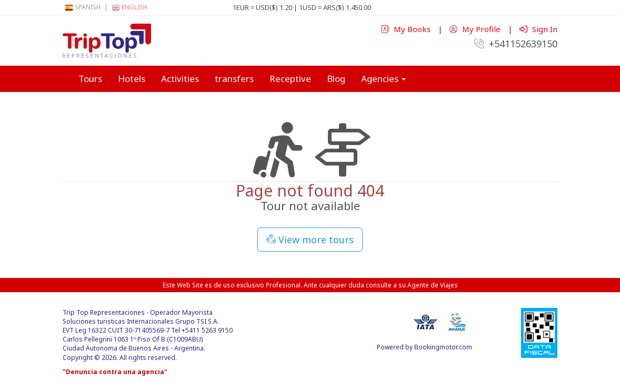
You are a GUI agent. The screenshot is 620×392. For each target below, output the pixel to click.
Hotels (131, 79)
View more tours (310, 239)
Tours (90, 79)
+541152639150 (515, 43)
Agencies (383, 79)
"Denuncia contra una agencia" (115, 371)
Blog (336, 79)
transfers (234, 79)
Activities (180, 79)
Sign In (538, 29)
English (129, 7)
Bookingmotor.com (443, 347)
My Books (407, 29)
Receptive (290, 79)
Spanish (83, 7)
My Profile (476, 29)
